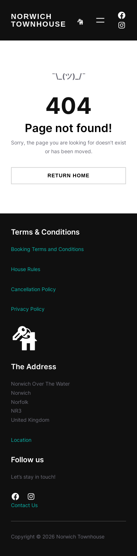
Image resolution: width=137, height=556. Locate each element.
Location (21, 440)
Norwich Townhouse (38, 20)
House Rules (25, 269)
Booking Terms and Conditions (47, 249)
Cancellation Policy (33, 289)
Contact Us (24, 505)
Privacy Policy (28, 309)
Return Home (68, 175)
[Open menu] (100, 20)
